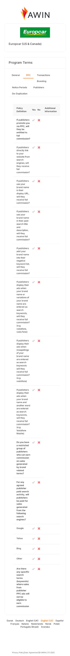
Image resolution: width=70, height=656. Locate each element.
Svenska (45, 626)
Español (59, 620)
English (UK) (32, 620)
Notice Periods (19, 87)
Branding (41, 81)
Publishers (38, 87)
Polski (57, 623)
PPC (28, 75)
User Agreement (32, 652)
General (16, 75)
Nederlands (37, 623)
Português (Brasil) (29, 626)
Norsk (48, 623)
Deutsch (19, 620)
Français (14, 623)
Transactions (43, 75)
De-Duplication (19, 93)
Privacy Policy (18, 652)
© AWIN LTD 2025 (47, 652)
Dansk (10, 620)
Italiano (25, 623)
